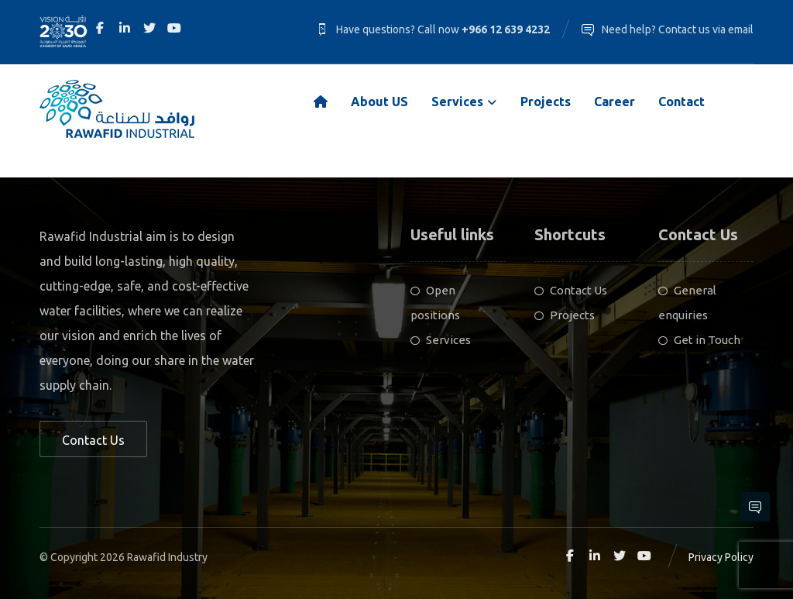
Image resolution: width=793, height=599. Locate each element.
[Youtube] (174, 27)
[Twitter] (149, 27)
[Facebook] (100, 27)
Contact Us (570, 290)
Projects (564, 315)
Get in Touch (699, 339)
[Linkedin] (124, 27)
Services (440, 339)
